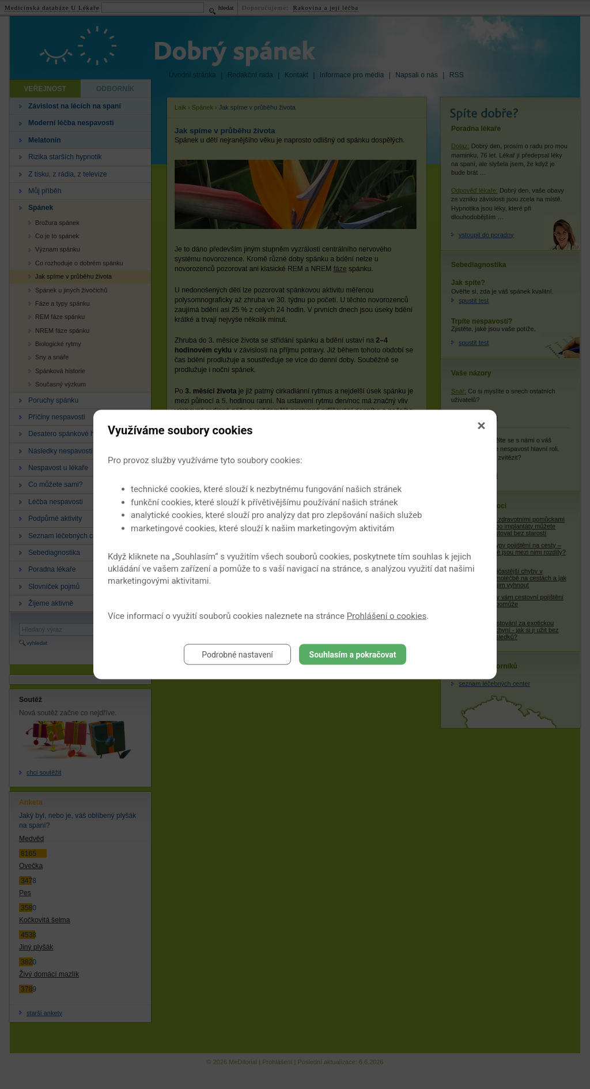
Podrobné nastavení (237, 654)
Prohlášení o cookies (387, 616)
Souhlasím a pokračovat (352, 654)
